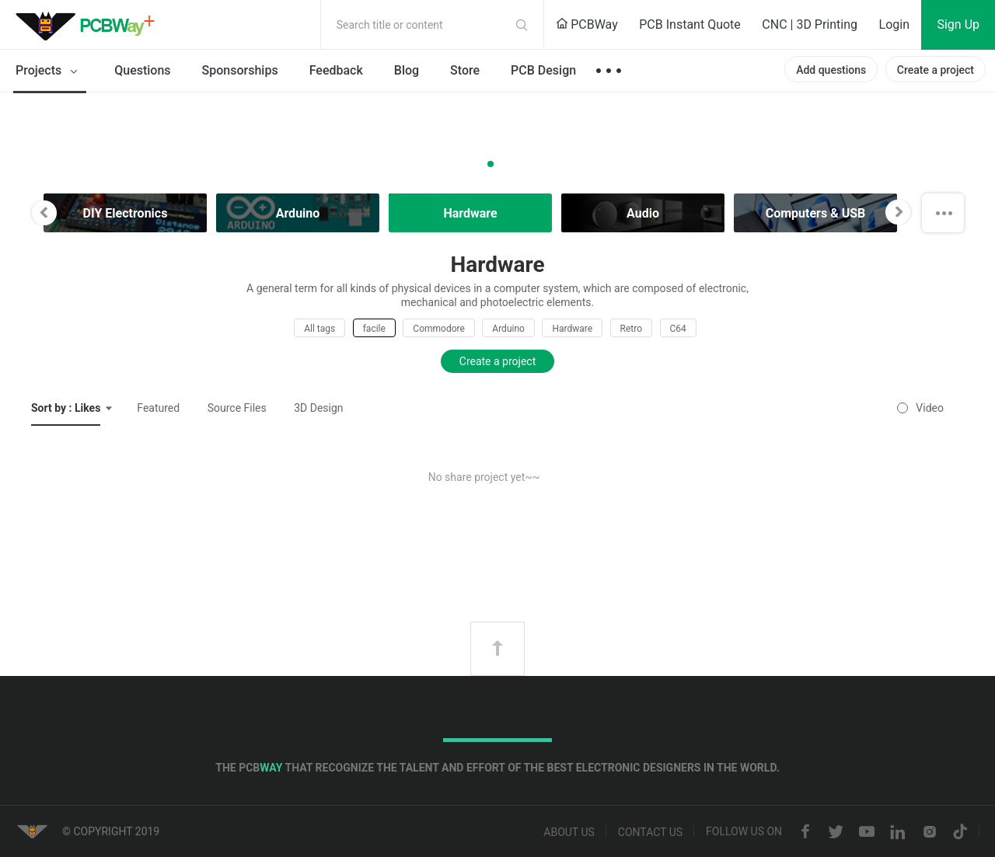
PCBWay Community (89, 25)
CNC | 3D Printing (809, 24)
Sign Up (958, 24)
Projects (49, 71)
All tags (319, 328)
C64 (678, 328)
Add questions (831, 70)
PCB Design (543, 70)
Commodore (438, 328)
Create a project (935, 70)
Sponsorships (240, 70)
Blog (406, 70)
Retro (631, 328)
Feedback (336, 70)
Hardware (572, 328)
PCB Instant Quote (690, 24)
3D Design (318, 408)
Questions (142, 70)
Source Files (237, 408)
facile (374, 328)
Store (465, 70)
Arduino (508, 328)
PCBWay (587, 24)
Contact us (650, 832)
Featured (158, 408)
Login (894, 24)
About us (569, 832)
